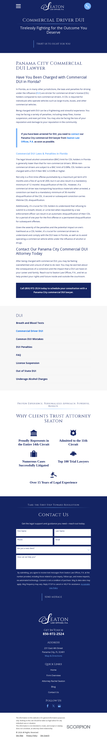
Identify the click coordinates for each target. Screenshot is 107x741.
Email (57, 540)
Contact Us (53, 692)
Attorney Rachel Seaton (53, 681)
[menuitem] (53, 323)
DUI (38, 93)
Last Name (60, 531)
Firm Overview (53, 675)
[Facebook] (47, 705)
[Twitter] (53, 705)
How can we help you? (26, 557)
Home (53, 669)
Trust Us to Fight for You (53, 43)
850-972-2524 (53, 634)
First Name (21, 531)
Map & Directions (53, 655)
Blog (53, 686)
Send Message (53, 597)
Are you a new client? (26, 548)
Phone (20, 540)
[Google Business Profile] (59, 705)
